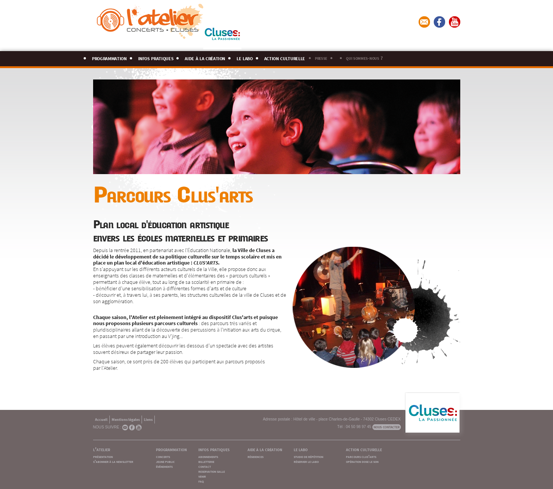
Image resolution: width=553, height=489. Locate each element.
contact (204, 466)
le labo (245, 57)
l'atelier (101, 449)
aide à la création (205, 57)
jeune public (165, 461)
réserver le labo (306, 461)
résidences (255, 456)
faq (201, 480)
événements (164, 466)
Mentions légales (126, 419)
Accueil (101, 419)
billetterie (206, 461)
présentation (103, 456)
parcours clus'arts (361, 456)
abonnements (208, 456)
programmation (109, 57)
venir (202, 475)
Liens (148, 419)
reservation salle (211, 471)
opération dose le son (362, 461)
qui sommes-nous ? (364, 58)
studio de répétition (308, 456)
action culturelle (284, 57)
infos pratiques (156, 57)
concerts (163, 456)
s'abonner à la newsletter (113, 461)
